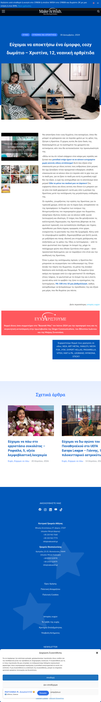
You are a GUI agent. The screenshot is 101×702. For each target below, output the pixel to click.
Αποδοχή (51, 677)
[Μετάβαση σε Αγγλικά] (94, 3)
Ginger (55, 329)
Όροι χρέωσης (24, 5)
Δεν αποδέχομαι (50, 685)
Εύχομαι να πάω (21, 461)
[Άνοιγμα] (3, 11)
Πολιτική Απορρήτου (56, 698)
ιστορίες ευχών (93, 304)
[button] (97, 653)
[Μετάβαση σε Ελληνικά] (98, 3)
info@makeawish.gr (50, 541)
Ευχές (10, 461)
